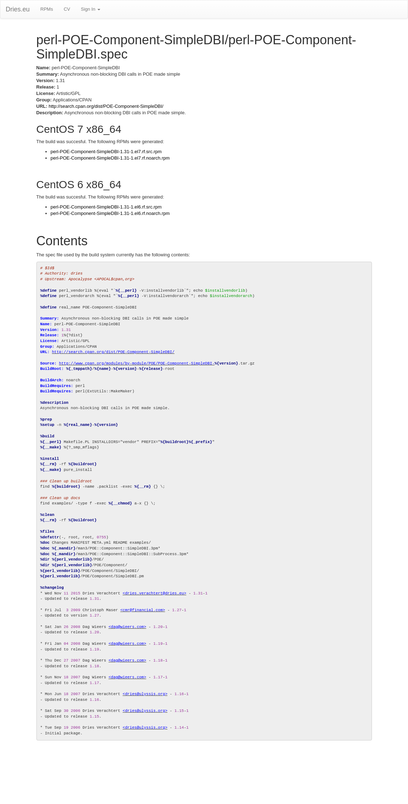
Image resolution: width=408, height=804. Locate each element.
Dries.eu (18, 9)
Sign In (90, 9)
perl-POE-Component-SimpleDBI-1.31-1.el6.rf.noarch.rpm (110, 213)
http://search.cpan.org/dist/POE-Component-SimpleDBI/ (106, 106)
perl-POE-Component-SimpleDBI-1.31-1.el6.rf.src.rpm (106, 207)
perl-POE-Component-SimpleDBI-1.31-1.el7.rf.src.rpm (106, 151)
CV (67, 9)
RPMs (46, 9)
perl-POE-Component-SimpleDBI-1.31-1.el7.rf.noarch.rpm (110, 158)
